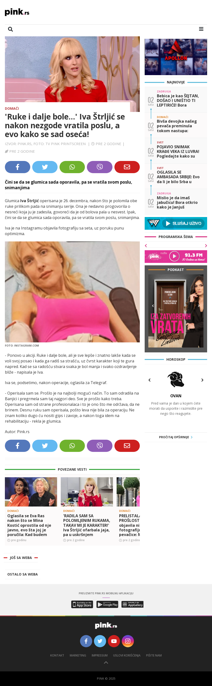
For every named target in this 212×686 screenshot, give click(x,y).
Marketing (78, 655)
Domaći (12, 108)
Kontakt (57, 655)
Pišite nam (154, 655)
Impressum (100, 655)
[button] (10, 500)
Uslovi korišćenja (127, 655)
